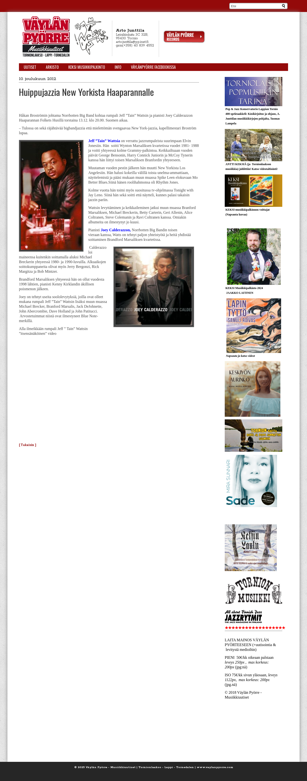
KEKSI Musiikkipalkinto (86, 67)
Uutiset (30, 67)
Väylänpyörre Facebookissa (153, 67)
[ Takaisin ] (27, 445)
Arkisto (52, 67)
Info (118, 67)
